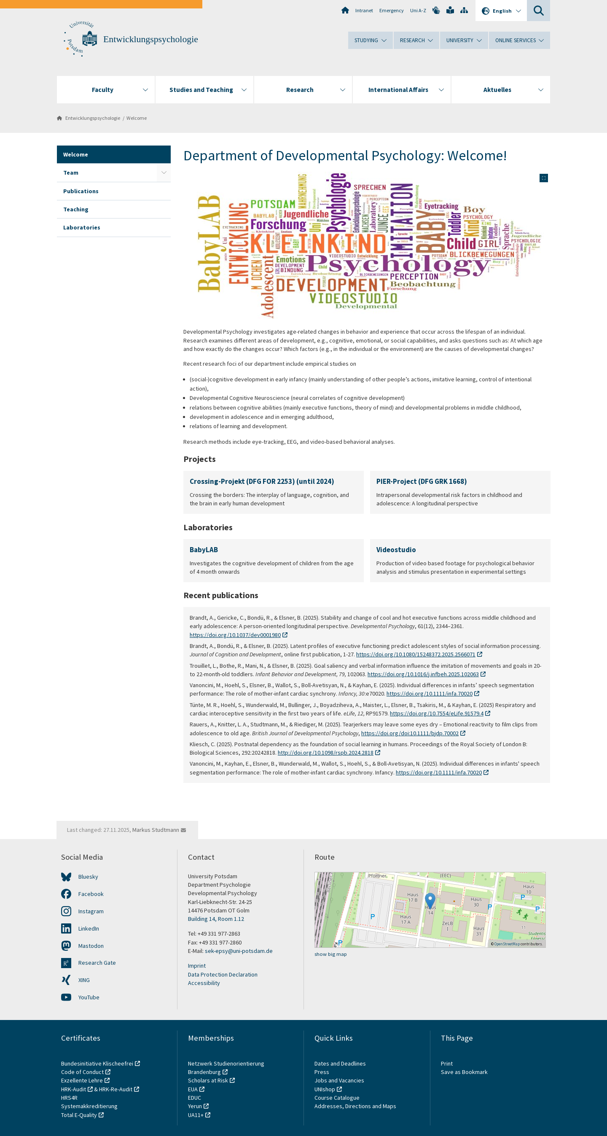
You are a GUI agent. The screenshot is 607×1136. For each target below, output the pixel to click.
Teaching (76, 209)
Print (447, 1063)
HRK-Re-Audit (115, 1089)
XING (84, 980)
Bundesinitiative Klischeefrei (97, 1063)
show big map (330, 954)
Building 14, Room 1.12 (216, 919)
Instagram (91, 911)
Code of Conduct (82, 1072)
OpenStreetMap (507, 944)
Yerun (195, 1106)
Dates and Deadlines (340, 1063)
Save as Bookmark (464, 1072)
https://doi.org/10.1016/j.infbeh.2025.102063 (423, 674)
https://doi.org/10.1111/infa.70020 (430, 693)
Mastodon (91, 946)
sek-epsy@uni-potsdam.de (239, 951)
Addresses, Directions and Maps (355, 1106)
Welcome (136, 118)
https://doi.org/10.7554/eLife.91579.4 (436, 713)
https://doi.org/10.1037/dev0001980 (235, 635)
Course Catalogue (337, 1097)
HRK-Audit (73, 1089)
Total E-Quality (79, 1115)
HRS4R (69, 1097)
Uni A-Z (418, 10)
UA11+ (196, 1115)
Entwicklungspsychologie (150, 39)
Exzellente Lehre (82, 1080)
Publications (81, 191)
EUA (193, 1089)
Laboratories (81, 227)
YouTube (88, 997)
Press (321, 1072)
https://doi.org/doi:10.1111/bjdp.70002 (410, 733)
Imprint (197, 965)
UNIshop (324, 1089)
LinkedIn (88, 928)
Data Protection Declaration (223, 974)
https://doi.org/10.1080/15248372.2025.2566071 (415, 654)
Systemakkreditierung (89, 1106)
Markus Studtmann (155, 830)
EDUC (194, 1097)
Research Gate (97, 962)
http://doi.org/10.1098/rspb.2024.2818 (325, 752)
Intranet (364, 10)
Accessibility (204, 983)
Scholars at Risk (208, 1080)
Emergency (391, 10)
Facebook (91, 894)
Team (70, 172)
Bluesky (88, 876)
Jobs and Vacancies (339, 1080)
